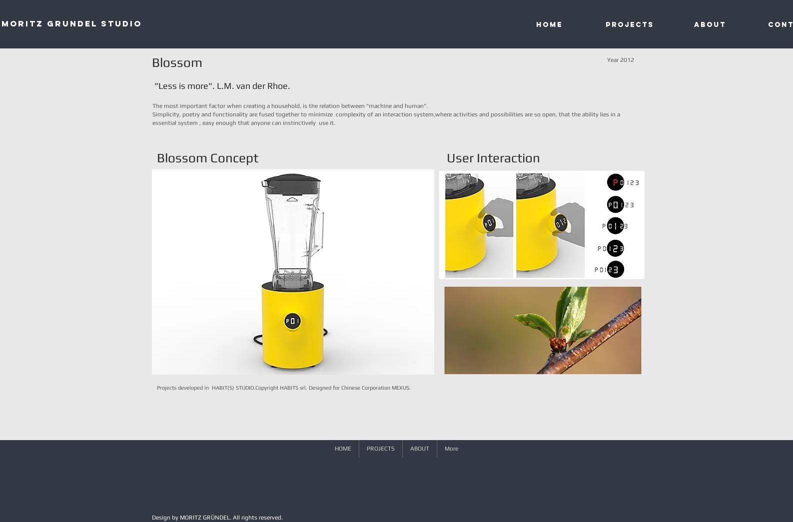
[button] (293, 272)
